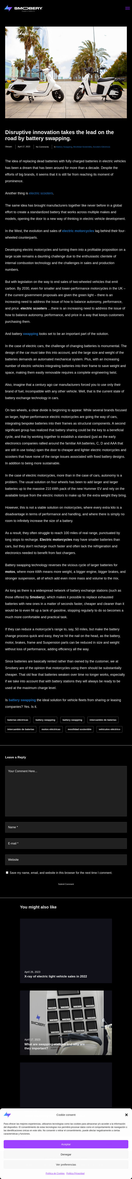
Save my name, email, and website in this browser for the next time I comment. (61, 872)
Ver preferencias (66, 1164)
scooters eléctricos (101, 147)
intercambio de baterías (103, 720)
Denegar (66, 1154)
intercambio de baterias (20, 729)
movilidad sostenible (82, 147)
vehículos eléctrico (109, 729)
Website (13, 859)
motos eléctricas (51, 729)
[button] (126, 1115)
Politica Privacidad (75, 1173)
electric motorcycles (78, 231)
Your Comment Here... (22, 771)
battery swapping (64, 147)
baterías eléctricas (17, 720)
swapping (30, 334)
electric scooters (41, 193)
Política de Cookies (55, 1173)
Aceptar (66, 1144)
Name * (13, 827)
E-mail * (13, 843)
